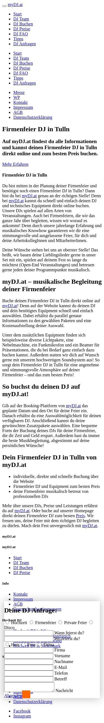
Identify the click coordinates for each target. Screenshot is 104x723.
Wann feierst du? (69, 631)
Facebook (22, 711)
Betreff (60, 677)
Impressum (23, 107)
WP (16, 97)
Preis (80, 515)
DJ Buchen (23, 24)
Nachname (63, 660)
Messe (19, 92)
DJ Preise (21, 29)
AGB (18, 112)
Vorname (62, 654)
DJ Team (21, 19)
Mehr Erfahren (15, 164)
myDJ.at (29, 195)
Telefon (61, 671)
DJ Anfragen (24, 43)
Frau (29, 643)
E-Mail (60, 665)
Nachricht (69, 690)
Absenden (13, 695)
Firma (46, 643)
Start (17, 14)
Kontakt (20, 102)
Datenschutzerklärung (32, 117)
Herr (13, 643)
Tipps (18, 38)
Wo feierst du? (67, 637)
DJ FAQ (20, 33)
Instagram (22, 716)
